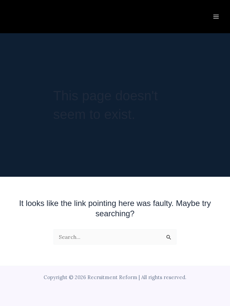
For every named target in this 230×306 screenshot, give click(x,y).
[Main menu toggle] (216, 16)
